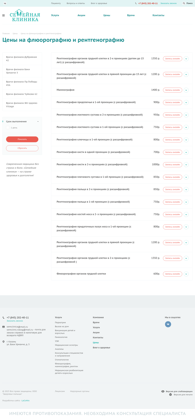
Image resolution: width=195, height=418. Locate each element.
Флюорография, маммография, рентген (66, 365)
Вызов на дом (62, 326)
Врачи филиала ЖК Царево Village (21, 105)
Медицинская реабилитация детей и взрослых (69, 371)
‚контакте (168, 324)
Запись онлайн (172, 58)
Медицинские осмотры (66, 345)
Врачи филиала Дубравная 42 (21, 58)
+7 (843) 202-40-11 (148, 3)
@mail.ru (23, 326)
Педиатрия (60, 322)
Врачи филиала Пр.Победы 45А (21, 83)
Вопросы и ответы (76, 3)
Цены (106, 15)
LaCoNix (26, 400)
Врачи (131, 15)
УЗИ (57, 341)
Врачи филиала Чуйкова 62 (21, 94)
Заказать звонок (168, 3)
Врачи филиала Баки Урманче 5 (18, 71)
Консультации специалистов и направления (69, 354)
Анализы (59, 349)
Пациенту (56, 3)
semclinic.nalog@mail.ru (20, 330)
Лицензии (60, 391)
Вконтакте (5, 3)
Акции (81, 15)
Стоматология (62, 359)
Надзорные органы (79, 391)
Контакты (158, 15)
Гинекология (61, 337)
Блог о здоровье (99, 3)
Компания (98, 317)
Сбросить (22, 148)
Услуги (55, 15)
